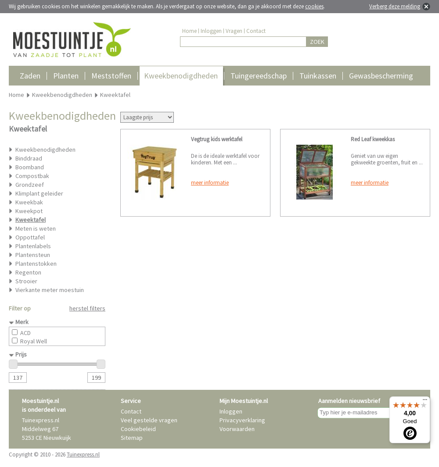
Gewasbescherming (381, 76)
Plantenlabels (33, 246)
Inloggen (211, 31)
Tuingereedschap (258, 76)
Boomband (29, 167)
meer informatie (210, 182)
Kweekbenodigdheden (181, 76)
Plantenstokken (36, 263)
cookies (314, 6)
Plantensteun (32, 255)
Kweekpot (29, 211)
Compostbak (32, 176)
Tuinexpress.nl (83, 454)
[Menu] (425, 401)
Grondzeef (29, 185)
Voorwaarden (237, 429)
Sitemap (132, 438)
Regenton (28, 272)
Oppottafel (30, 237)
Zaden (30, 76)
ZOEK (317, 42)
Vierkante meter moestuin (49, 290)
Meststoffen (111, 76)
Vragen (234, 31)
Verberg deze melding (394, 6)
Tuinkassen (317, 76)
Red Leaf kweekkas (373, 139)
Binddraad (28, 158)
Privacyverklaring (242, 420)
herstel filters (87, 308)
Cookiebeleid (138, 429)
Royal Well (33, 341)
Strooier (26, 281)
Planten (66, 76)
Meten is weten (35, 228)
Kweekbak (29, 202)
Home (189, 31)
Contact (256, 31)
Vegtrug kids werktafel (216, 139)
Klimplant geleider (39, 193)
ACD (25, 333)
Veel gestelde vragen (149, 420)
